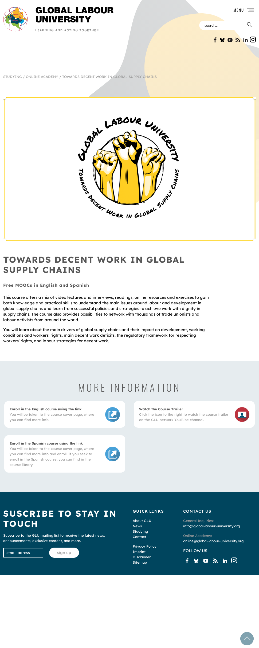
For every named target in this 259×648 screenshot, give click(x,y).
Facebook (214, 40)
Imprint (139, 551)
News (137, 526)
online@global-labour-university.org (213, 541)
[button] (188, 10)
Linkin (245, 40)
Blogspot (237, 40)
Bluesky (222, 40)
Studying (12, 76)
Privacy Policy (144, 546)
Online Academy (42, 76)
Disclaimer (142, 557)
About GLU (142, 521)
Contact (139, 537)
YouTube (230, 40)
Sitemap (140, 562)
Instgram (253, 39)
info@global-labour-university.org (211, 526)
